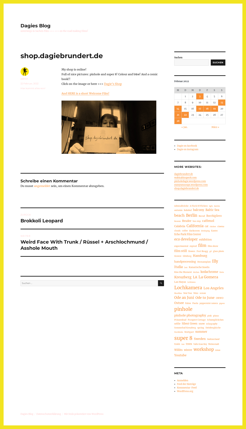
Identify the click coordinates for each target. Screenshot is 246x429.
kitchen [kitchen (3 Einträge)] (196, 272)
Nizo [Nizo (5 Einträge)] (195, 293)
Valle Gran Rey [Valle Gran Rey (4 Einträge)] (200, 344)
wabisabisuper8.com (185, 177)
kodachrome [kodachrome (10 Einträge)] (209, 272)
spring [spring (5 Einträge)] (200, 327)
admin (24, 78)
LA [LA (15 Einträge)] (195, 277)
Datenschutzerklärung (48, 414)
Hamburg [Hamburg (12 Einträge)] (200, 256)
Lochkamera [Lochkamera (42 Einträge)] (188, 287)
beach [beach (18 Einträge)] (179, 215)
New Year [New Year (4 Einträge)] (187, 293)
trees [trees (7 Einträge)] (189, 344)
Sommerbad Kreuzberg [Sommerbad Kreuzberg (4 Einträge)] (185, 328)
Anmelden (182, 380)
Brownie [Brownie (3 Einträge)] (177, 221)
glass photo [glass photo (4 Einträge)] (218, 251)
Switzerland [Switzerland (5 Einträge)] (213, 339)
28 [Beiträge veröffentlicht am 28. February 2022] (178, 121)
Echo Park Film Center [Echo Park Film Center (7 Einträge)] (187, 234)
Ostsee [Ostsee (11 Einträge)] (179, 303)
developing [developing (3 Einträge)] (205, 231)
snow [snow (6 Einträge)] (202, 323)
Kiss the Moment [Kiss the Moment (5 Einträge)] (183, 272)
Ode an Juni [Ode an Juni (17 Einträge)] (184, 297)
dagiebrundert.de (183, 174)
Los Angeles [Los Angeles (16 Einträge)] (213, 288)
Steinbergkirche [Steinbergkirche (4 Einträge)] (213, 328)
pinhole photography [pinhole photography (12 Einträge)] (190, 315)
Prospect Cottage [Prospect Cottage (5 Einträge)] (197, 319)
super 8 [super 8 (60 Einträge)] (183, 338)
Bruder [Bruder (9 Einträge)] (186, 221)
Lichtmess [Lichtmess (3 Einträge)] (191, 282)
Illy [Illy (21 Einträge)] (215, 261)
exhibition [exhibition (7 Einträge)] (205, 239)
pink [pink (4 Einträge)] (209, 316)
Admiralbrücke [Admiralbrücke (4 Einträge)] (181, 206)
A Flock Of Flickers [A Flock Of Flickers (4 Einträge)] (199, 206)
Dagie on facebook (187, 145)
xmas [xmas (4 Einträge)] (217, 350)
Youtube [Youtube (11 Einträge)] (180, 355)
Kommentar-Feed (187, 387)
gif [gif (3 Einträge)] (210, 251)
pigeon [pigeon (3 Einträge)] (222, 303)
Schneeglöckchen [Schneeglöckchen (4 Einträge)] (215, 320)
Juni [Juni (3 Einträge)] (185, 267)
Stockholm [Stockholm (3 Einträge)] (178, 332)
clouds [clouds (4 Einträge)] (177, 231)
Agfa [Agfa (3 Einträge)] (211, 206)
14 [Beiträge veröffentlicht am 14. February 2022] (178, 108)
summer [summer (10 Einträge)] (201, 332)
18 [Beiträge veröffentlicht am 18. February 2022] (207, 108)
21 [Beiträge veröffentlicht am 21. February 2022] (178, 114)
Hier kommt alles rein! (32, 88)
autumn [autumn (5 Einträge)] (178, 210)
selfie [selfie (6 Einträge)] (177, 323)
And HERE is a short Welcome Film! (85, 93)
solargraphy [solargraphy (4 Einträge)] (211, 324)
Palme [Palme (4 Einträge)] (188, 303)
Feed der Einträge (186, 384)
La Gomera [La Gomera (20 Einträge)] (208, 277)
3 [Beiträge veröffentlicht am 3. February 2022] (199, 96)
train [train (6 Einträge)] (177, 344)
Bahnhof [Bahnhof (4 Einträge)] (188, 210)
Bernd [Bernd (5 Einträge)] (202, 216)
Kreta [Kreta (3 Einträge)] (222, 272)
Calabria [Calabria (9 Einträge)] (179, 226)
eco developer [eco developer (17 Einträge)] (186, 239)
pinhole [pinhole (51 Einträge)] (183, 309)
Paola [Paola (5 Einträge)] (195, 303)
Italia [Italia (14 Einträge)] (178, 267)
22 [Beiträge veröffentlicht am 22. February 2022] (185, 114)
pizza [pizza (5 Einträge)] (216, 315)
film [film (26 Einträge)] (202, 245)
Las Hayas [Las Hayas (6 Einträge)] (180, 282)
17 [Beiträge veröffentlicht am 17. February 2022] (200, 108)
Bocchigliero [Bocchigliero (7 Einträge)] (214, 215)
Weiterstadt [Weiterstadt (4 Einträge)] (213, 344)
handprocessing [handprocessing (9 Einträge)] (185, 261)
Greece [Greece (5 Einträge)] (177, 256)
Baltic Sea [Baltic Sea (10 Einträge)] (212, 210)
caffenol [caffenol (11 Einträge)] (208, 221)
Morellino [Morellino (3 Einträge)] (178, 293)
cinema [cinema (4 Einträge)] (220, 226)
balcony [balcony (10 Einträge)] (198, 210)
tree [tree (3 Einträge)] (182, 344)
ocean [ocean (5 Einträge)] (203, 293)
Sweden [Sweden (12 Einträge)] (200, 339)
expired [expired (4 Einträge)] (193, 246)
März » (215, 127)
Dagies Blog (35, 26)
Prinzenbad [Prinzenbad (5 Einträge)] (180, 319)
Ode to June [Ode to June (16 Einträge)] (205, 297)
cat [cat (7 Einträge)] (206, 226)
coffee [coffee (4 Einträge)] (185, 231)
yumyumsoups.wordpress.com (191, 184)
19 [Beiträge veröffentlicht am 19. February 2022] (214, 108)
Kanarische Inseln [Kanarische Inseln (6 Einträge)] (199, 267)
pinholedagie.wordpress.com (190, 181)
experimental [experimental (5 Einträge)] (181, 246)
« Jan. (184, 127)
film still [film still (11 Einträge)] (180, 251)
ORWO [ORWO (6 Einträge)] (219, 298)
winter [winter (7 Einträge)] (188, 350)
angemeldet (42, 186)
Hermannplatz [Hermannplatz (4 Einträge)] (204, 262)
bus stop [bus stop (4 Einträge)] (197, 221)
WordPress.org (185, 391)
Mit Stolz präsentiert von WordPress (84, 414)
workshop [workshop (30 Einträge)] (204, 349)
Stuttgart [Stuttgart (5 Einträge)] (189, 332)
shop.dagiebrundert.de (186, 188)
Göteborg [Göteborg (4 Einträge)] (187, 256)
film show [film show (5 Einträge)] (213, 246)
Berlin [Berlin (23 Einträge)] (191, 215)
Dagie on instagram (187, 149)
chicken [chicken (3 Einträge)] (213, 227)
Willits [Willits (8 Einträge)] (178, 350)
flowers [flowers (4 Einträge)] (191, 251)
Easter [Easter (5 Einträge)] (214, 230)
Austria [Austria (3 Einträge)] (217, 206)
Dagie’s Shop (113, 84)
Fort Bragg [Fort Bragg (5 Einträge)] (202, 251)
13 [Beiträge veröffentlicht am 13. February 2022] (222, 102)
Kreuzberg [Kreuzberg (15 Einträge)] (183, 277)
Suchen (178, 57)
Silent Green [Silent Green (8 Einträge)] (189, 323)
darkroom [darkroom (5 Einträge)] (194, 230)
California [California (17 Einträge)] (195, 226)
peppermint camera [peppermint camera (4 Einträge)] (209, 303)
